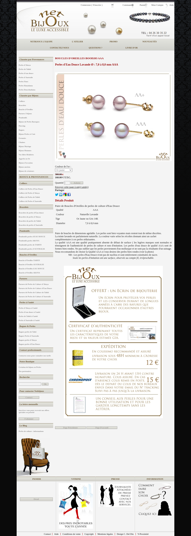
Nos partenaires (25, 371)
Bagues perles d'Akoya (28, 340)
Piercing (22, 126)
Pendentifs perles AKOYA (29, 241)
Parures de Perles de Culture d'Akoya (33, 284)
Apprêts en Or (24, 159)
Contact (47, 534)
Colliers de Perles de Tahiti (29, 197)
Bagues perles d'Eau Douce (29, 344)
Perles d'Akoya (25, 65)
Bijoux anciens (24, 167)
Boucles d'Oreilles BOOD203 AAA (79, 58)
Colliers (22, 101)
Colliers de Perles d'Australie (30, 201)
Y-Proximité (143, 534)
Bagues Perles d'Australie (29, 336)
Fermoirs (22, 138)
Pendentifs (23, 118)
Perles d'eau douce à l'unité (29, 312)
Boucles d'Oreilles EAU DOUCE (31, 269)
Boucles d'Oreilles (26, 109)
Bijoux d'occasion (26, 163)
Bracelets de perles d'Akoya (30, 217)
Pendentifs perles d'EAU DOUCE (32, 237)
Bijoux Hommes (25, 151)
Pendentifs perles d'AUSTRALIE (32, 249)
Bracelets (22, 105)
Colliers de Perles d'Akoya (29, 193)
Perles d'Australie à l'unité (29, 320)
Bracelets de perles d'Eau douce (31, 213)
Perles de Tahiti (25, 69)
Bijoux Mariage (25, 146)
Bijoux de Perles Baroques (29, 122)
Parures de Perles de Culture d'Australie (35, 297)
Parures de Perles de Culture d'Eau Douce (35, 288)
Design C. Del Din (125, 534)
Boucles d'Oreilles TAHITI (29, 260)
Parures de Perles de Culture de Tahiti (34, 292)
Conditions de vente (71, 534)
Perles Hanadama (26, 86)
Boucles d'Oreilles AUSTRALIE (31, 264)
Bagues (21, 130)
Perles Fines (23, 82)
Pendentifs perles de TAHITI (30, 245)
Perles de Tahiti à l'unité (28, 316)
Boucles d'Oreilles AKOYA (29, 273)
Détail (36, 499)
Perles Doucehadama (27, 90)
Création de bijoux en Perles (30, 367)
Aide (56, 534)
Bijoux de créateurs (26, 171)
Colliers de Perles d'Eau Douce (31, 189)
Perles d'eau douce (26, 73)
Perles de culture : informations (31, 431)
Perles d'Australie (26, 77)
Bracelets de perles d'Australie (31, 225)
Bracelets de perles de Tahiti (30, 221)
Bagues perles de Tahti (27, 332)
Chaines (22, 142)
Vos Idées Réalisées (26, 155)
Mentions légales (105, 534)
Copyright (89, 534)
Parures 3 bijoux (25, 114)
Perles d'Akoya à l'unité (28, 308)
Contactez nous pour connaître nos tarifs (35, 356)
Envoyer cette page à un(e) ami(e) (72, 187)
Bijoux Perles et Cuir (27, 134)
